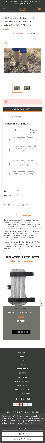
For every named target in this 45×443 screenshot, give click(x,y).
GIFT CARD (22, 356)
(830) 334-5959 (25, 4)
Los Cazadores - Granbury (23, 172)
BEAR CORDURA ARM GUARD (21, 312)
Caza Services (22, 352)
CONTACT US (22, 377)
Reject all (22, 433)
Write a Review (29, 33)
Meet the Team (22, 369)
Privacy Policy (22, 385)
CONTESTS (22, 373)
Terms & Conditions (22, 389)
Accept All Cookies (22, 439)
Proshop (22, 360)
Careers (22, 365)
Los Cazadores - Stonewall (24, 146)
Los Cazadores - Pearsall (23, 137)
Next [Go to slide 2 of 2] (41, 304)
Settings (22, 428)
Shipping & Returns (22, 393)
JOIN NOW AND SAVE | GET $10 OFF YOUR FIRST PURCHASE (22, 2)
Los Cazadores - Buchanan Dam (24, 161)
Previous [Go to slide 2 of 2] (1, 304)
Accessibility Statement (22, 381)
